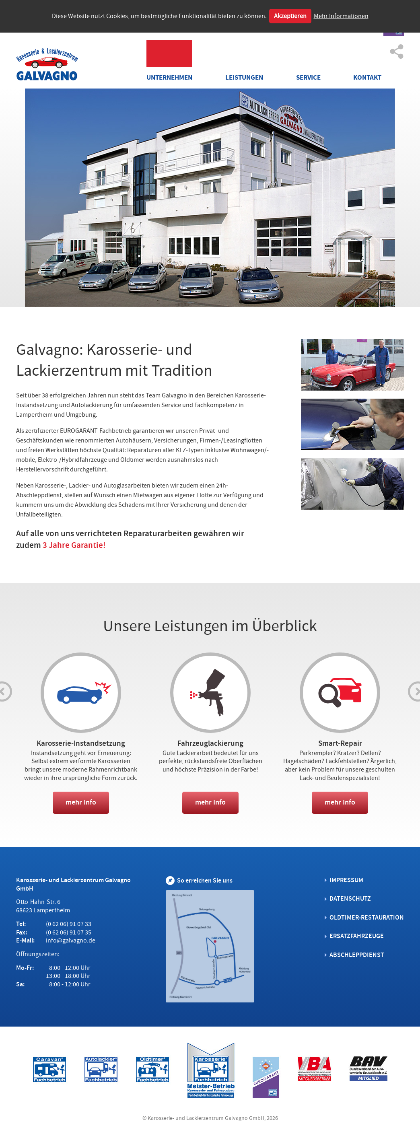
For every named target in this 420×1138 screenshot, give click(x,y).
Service (308, 77)
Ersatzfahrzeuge (356, 935)
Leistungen (244, 77)
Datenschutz (350, 898)
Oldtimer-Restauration (366, 917)
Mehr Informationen (341, 16)
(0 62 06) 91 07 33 (68, 924)
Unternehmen (170, 77)
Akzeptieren (290, 16)
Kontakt (367, 77)
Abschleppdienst (356, 954)
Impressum (346, 879)
